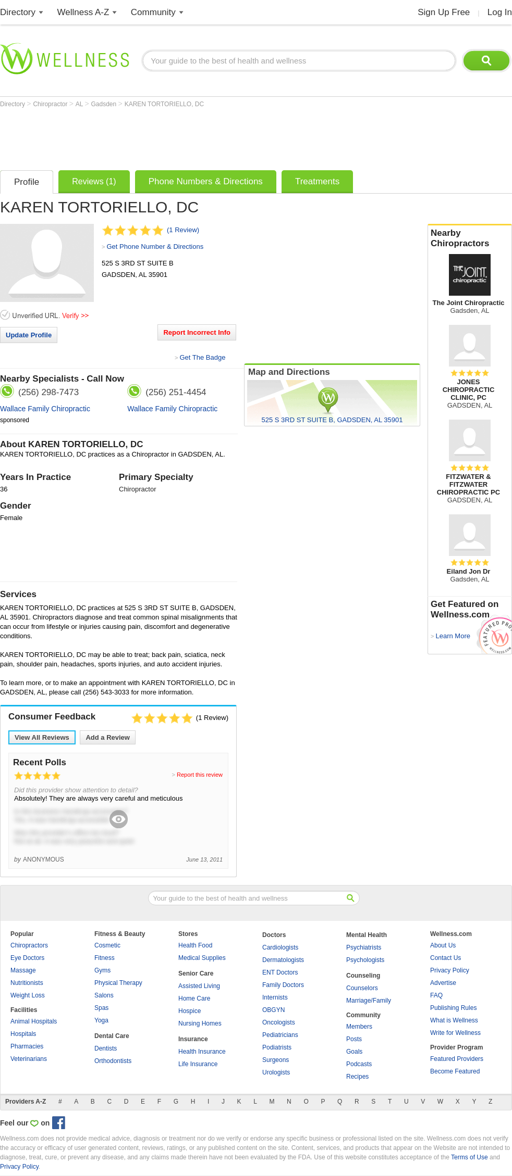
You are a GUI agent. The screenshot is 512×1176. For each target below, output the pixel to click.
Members (359, 1026)
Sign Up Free (444, 12)
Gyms (102, 970)
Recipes (357, 1076)
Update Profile (29, 335)
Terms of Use (469, 1157)
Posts (354, 1039)
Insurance (193, 1039)
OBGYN (273, 1010)
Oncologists (278, 1022)
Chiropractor (51, 104)
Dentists (105, 1048)
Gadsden (104, 104)
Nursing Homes (200, 1023)
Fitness (104, 958)
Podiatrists (276, 1047)
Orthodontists (112, 1061)
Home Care (194, 998)
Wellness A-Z (83, 12)
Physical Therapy (118, 983)
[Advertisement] (190, 136)
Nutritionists (26, 983)
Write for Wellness (455, 1032)
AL (80, 104)
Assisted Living (199, 986)
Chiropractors (29, 945)
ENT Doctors (280, 972)
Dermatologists (283, 960)
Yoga (101, 1020)
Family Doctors (283, 985)
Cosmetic (107, 945)
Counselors (362, 988)
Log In (499, 12)
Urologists (276, 1072)
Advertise (443, 983)
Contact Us (445, 958)
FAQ (436, 995)
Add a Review (108, 737)
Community (153, 12)
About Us (443, 945)
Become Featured (455, 1071)
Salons (104, 995)
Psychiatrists (363, 947)
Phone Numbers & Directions (206, 181)
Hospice (189, 1011)
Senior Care (195, 973)
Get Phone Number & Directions (154, 246)
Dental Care (111, 1036)
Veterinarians (28, 1059)
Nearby (470, 238)
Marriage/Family (368, 1000)
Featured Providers (456, 1059)
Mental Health (366, 935)
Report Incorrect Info (196, 332)
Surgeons (275, 1060)
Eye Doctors (27, 958)
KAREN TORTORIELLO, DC (164, 104)
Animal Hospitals (33, 1021)
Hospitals (23, 1034)
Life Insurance (197, 1064)
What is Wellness (454, 1020)
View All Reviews (42, 737)
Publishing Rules (453, 1007)
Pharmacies (26, 1046)
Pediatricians (280, 1035)
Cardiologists (280, 947)
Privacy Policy (449, 970)
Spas (101, 1007)
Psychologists (365, 960)
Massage (23, 970)
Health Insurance (202, 1051)
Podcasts (359, 1064)
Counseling (363, 975)
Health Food (195, 945)
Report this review (200, 775)
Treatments (317, 181)
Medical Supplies (202, 958)
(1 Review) (183, 230)
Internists (275, 997)
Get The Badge (202, 357)
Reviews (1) (94, 181)
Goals (354, 1051)
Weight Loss (27, 995)
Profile (26, 182)
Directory (17, 12)
